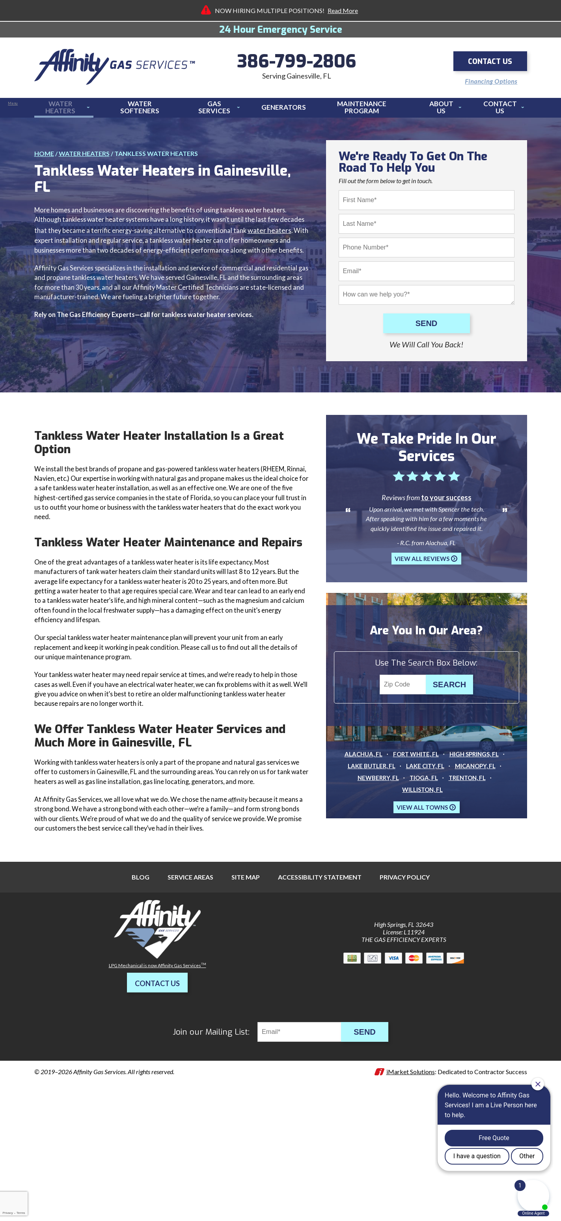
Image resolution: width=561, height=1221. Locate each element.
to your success (446, 510)
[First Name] (426, 202)
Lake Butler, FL (368, 788)
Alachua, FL (360, 776)
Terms (21, 1213)
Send (427, 325)
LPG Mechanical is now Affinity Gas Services (157, 1083)
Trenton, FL (469, 800)
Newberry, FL (375, 800)
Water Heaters (84, 150)
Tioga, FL (423, 800)
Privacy (7, 1213)
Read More (343, 10)
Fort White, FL (415, 776)
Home (44, 150)
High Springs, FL (477, 776)
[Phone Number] (426, 249)
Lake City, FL (425, 788)
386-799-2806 (296, 63)
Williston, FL (422, 812)
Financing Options (484, 78)
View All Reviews (422, 579)
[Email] (426, 273)
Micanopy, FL (478, 788)
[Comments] (426, 296)
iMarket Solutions (410, 1189)
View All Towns (422, 830)
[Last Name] (426, 225)
